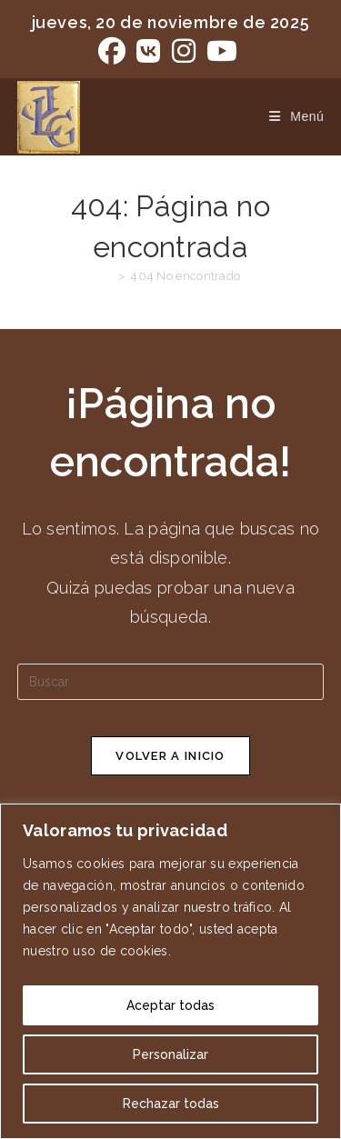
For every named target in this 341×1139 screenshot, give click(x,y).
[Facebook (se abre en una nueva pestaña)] (114, 51)
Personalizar (170, 1054)
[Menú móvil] (290, 116)
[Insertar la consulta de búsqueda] (171, 682)
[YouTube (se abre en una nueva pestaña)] (222, 51)
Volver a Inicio (170, 756)
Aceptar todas (170, 1005)
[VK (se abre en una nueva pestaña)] (148, 51)
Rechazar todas (171, 1103)
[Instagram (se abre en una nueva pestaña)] (183, 51)
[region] (170, 971)
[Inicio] (107, 276)
